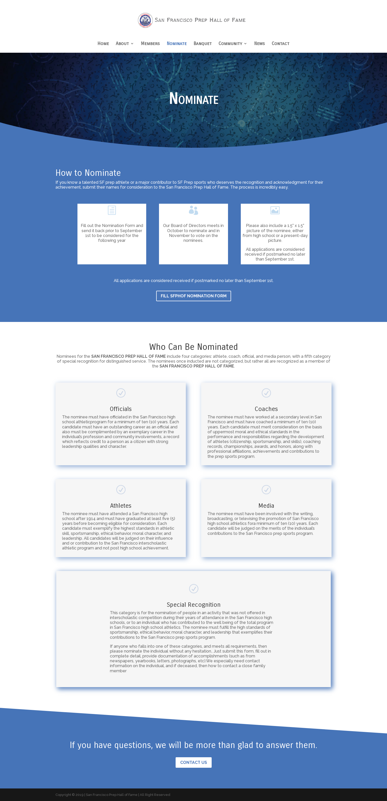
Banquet (203, 44)
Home (103, 44)
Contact (280, 44)
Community (230, 44)
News (259, 44)
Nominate (177, 44)
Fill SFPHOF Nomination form (193, 296)
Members (150, 44)
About (122, 44)
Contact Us (193, 762)
